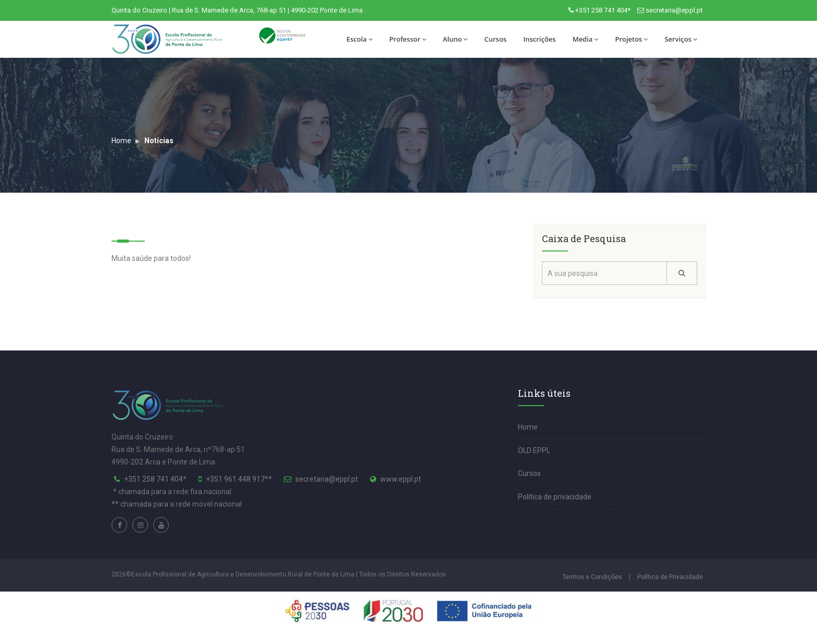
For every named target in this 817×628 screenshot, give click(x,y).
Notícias (159, 140)
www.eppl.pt (400, 479)
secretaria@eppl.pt (674, 10)
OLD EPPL (534, 450)
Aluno (455, 39)
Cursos (495, 39)
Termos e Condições (592, 577)
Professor (407, 39)
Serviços (680, 39)
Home (121, 140)
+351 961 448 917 (235, 479)
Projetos (631, 39)
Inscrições (539, 39)
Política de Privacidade (670, 577)
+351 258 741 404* (602, 10)
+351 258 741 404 (153, 479)
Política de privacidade (554, 497)
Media (586, 39)
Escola (359, 39)
